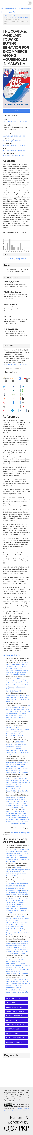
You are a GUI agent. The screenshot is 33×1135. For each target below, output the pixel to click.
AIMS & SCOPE (11, 1003)
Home (5, 15)
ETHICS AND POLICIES (13, 1020)
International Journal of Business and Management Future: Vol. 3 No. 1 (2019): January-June (18, 699)
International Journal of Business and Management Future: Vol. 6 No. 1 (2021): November (18, 752)
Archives (12, 15)
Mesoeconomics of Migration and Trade (17, 695)
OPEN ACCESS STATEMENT (15, 1011)
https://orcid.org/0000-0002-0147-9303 (14, 136)
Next (27, 828)
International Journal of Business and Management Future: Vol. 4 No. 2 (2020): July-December (17, 874)
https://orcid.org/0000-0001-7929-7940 (14, 150)
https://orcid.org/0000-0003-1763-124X (14, 141)
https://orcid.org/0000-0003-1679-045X (14, 155)
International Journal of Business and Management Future (16, 10)
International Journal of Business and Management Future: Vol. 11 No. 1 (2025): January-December (18, 821)
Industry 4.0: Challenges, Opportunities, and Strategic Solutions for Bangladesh (18, 869)
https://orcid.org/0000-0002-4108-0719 (14, 145)
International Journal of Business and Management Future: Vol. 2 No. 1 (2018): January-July (17, 689)
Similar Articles (11, 655)
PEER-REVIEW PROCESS (14, 1016)
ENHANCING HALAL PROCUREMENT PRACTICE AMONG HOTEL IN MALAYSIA (17, 730)
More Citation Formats (13, 368)
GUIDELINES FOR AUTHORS (15, 1024)
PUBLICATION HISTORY (14, 1042)
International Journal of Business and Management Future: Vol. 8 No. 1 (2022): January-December (17, 673)
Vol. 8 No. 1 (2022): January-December (17, 17)
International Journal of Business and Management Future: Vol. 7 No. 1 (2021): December (17, 734)
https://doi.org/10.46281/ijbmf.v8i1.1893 (15, 121)
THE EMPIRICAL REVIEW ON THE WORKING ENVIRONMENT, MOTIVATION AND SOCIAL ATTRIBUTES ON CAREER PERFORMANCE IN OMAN (17, 902)
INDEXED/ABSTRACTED (14, 1007)
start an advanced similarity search (20, 832)
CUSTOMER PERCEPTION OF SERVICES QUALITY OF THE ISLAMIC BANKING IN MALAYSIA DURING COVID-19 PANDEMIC (18, 666)
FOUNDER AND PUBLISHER (15, 1037)
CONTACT (9, 1046)
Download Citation (11, 372)
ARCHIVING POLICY (13, 1033)
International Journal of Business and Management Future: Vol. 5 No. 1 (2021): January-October (17, 805)
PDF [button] (16, 111)
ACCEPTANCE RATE (12, 1029)
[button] (7, 386)
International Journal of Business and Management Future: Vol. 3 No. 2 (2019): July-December (18, 859)
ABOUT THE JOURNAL (13, 998)
